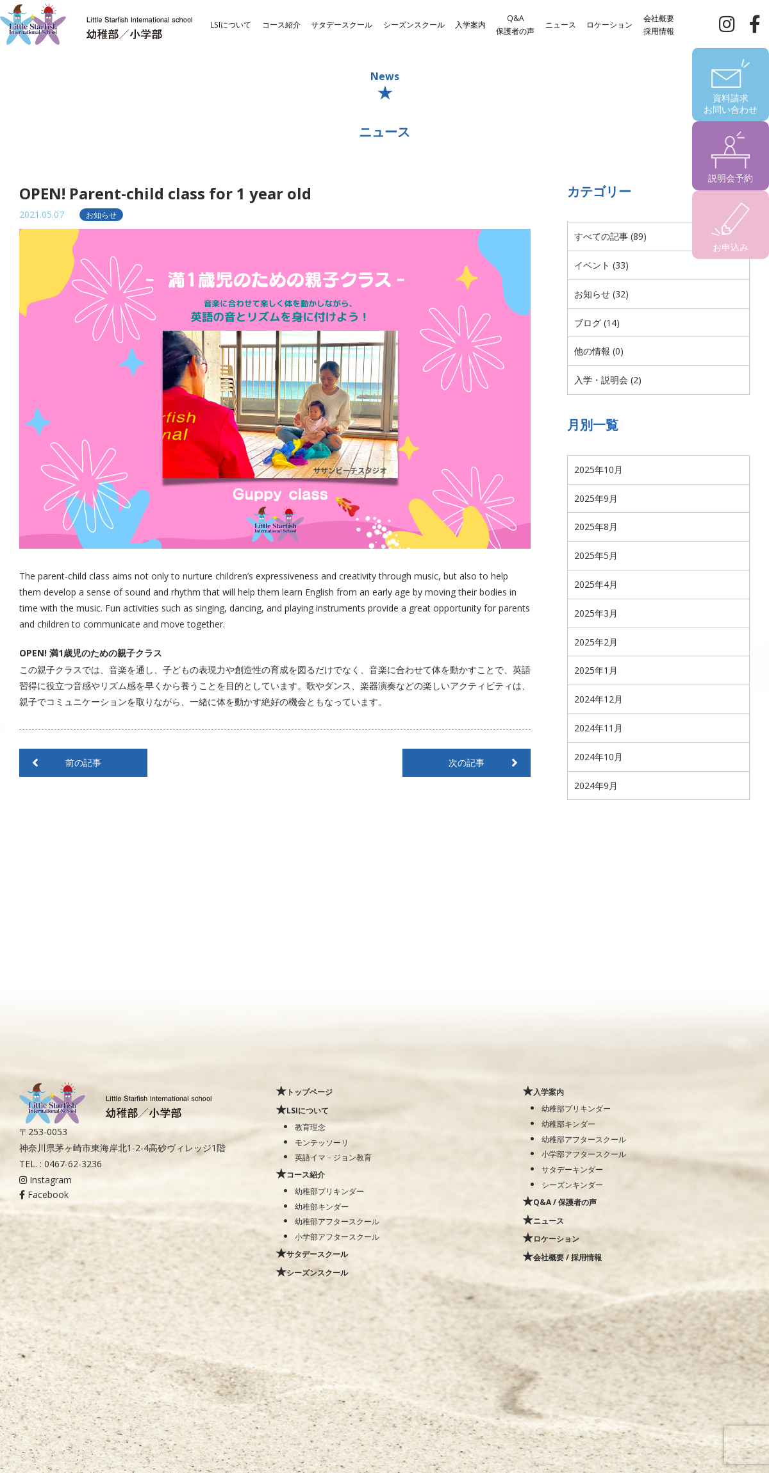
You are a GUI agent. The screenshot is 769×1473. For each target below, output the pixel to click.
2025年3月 (596, 613)
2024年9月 (596, 785)
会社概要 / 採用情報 (567, 1257)
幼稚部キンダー (322, 1206)
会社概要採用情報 (658, 23)
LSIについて (230, 24)
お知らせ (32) (601, 294)
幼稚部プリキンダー (329, 1191)
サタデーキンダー (572, 1169)
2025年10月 (598, 469)
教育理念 (310, 1127)
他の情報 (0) (599, 351)
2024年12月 (598, 699)
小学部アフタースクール (337, 1236)
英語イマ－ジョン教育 (333, 1157)
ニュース (560, 24)
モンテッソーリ (322, 1142)
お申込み (730, 247)
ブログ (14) (597, 323)
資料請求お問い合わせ (730, 103)
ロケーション (609, 24)
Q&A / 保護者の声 (565, 1202)
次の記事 (466, 762)
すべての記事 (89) (610, 236)
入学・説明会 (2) (607, 380)
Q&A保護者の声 (515, 23)
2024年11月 (598, 728)
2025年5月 (596, 555)
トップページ (309, 1091)
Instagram (45, 1180)
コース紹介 (281, 24)
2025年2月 (596, 642)
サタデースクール (341, 24)
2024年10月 (598, 757)
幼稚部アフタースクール (337, 1221)
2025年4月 (596, 584)
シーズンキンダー (572, 1184)
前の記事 (83, 762)
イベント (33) (601, 265)
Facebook (44, 1194)
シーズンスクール (414, 24)
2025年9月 (596, 498)
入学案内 (470, 24)
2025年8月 (596, 526)
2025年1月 (596, 670)
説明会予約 (730, 178)
